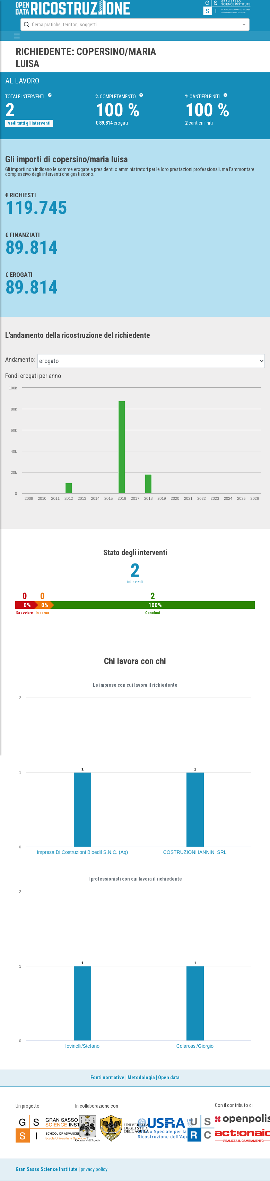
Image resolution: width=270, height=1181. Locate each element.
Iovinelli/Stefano (82, 1046)
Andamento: (20, 360)
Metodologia (141, 1078)
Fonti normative (107, 1078)
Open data (169, 1078)
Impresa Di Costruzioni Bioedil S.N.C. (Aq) (82, 852)
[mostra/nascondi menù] (17, 36)
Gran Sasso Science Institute (47, 1169)
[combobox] (128, 24)
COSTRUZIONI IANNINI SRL (195, 852)
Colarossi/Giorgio (195, 1046)
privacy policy (94, 1169)
